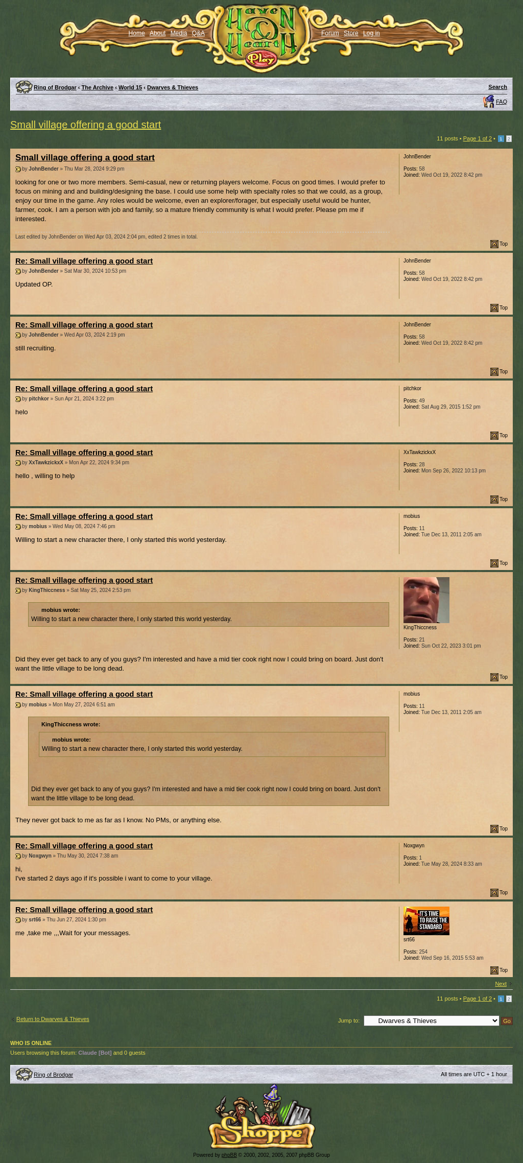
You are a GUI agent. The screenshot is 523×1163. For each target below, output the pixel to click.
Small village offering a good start (85, 124)
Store (351, 33)
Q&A (198, 33)
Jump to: (349, 1020)
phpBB (229, 1155)
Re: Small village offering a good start (84, 260)
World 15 (130, 87)
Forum (330, 33)
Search (497, 87)
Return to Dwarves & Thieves (52, 1019)
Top (504, 244)
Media (179, 33)
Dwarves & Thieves (172, 87)
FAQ (501, 102)
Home (137, 33)
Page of (477, 138)
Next (501, 984)
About (157, 33)
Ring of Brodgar (55, 87)
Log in (371, 33)
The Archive (98, 87)
